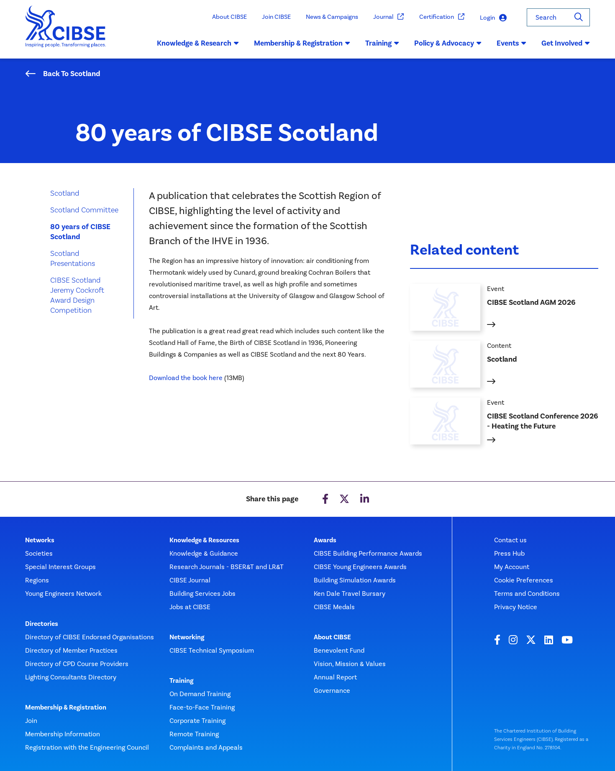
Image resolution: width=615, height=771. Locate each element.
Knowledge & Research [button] (198, 43)
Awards (325, 540)
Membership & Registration (65, 707)
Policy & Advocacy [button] (448, 43)
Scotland (64, 193)
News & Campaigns (332, 16)
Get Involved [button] (565, 43)
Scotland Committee (84, 209)
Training (181, 681)
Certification (442, 17)
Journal (388, 17)
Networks (39, 540)
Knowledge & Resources (204, 540)
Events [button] (511, 43)
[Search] (578, 17)
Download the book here (186, 378)
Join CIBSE (276, 16)
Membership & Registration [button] (302, 43)
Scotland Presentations (72, 258)
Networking (186, 637)
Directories (41, 624)
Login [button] (493, 18)
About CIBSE (229, 16)
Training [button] (382, 43)
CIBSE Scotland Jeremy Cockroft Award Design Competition (77, 295)
